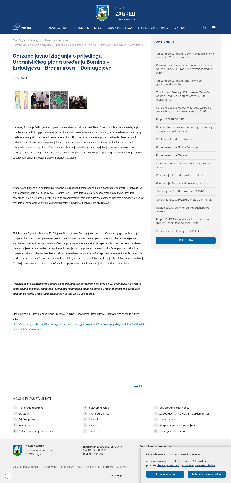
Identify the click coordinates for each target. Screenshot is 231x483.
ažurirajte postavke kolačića (198, 465)
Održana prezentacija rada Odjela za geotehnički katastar (179, 82)
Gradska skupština (88, 28)
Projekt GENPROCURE (170, 119)
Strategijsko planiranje (42, 40)
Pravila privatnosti (168, 465)
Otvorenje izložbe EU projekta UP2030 (180, 191)
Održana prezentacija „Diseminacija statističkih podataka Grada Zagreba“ (185, 55)
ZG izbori (24, 413)
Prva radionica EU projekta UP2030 (178, 231)
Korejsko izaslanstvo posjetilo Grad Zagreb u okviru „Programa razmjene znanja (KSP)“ (183, 109)
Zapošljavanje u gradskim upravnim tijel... (184, 413)
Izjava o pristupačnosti (26, 466)
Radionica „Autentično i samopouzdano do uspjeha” (183, 209)
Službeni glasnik (99, 407)
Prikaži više (186, 240)
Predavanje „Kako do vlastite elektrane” (181, 175)
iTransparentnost (99, 413)
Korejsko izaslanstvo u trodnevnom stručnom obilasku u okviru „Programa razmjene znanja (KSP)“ (184, 69)
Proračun (24, 425)
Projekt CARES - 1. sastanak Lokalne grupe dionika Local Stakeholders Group (182, 221)
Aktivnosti (63, 40)
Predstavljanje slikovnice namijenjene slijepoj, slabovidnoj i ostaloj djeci (184, 129)
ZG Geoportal (27, 419)
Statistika (94, 419)
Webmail (122, 466)
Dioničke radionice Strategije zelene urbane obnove (183, 165)
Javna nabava (168, 419)
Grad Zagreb (20, 40)
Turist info (95, 431)
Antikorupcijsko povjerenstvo (37, 431)
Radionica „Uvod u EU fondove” (176, 139)
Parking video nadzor (172, 431)
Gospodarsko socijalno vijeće (177, 425)
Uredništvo (106, 466)
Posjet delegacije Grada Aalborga (177, 147)
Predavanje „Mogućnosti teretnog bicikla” (182, 183)
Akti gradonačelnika (31, 407)
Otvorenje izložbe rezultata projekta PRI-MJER (184, 199)
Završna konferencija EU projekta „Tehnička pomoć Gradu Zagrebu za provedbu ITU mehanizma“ (183, 96)
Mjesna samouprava (153, 28)
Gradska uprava (120, 28)
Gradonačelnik (56, 28)
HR (215, 27)
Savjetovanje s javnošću (174, 407)
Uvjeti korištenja (87, 466)
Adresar (180, 28)
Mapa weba (50, 466)
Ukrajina (94, 425)
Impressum (67, 466)
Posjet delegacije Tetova (171, 155)
